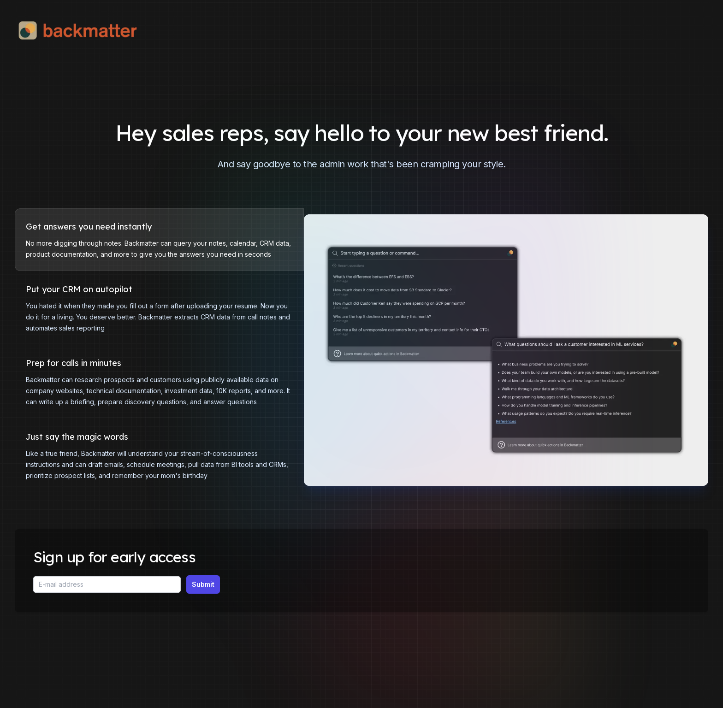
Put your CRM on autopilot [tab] (79, 289)
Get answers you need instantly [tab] (89, 226)
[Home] (84, 30)
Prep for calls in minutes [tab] (73, 363)
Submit (203, 584)
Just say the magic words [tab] (77, 437)
